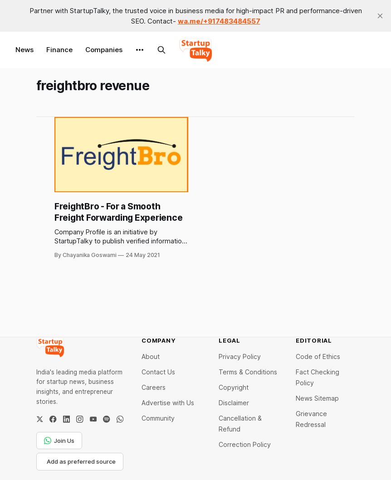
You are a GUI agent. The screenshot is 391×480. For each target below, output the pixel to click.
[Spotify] (106, 419)
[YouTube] (93, 419)
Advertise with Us (168, 403)
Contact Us (158, 372)
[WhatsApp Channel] (120, 419)
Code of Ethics (318, 356)
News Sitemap (317, 398)
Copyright (234, 387)
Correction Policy (245, 444)
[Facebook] (52, 419)
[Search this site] (161, 50)
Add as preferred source (81, 461)
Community (158, 418)
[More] (139, 50)
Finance (59, 49)
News (24, 49)
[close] (380, 16)
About (151, 356)
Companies (103, 49)
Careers (154, 387)
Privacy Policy (240, 356)
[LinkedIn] (66, 419)
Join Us (59, 440)
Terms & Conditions (248, 372)
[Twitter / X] (39, 419)
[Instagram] (79, 419)
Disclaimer (234, 403)
